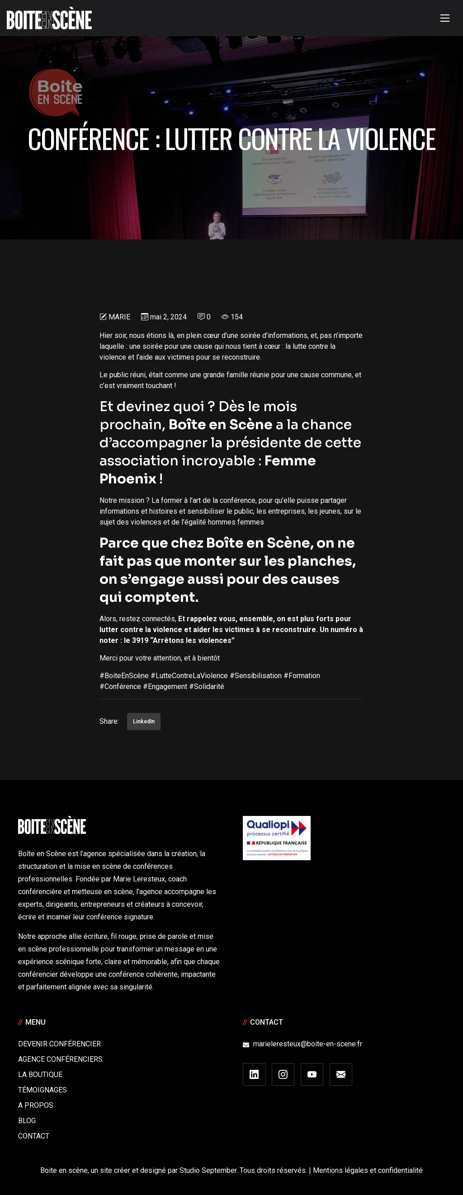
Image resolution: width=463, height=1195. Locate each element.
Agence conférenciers (60, 1059)
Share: (109, 721)
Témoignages (42, 1090)
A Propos (35, 1105)
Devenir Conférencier (59, 1044)
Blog (27, 1120)
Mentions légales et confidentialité (368, 1170)
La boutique (40, 1074)
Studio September (208, 1170)
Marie (119, 317)
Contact (33, 1136)
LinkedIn (144, 721)
